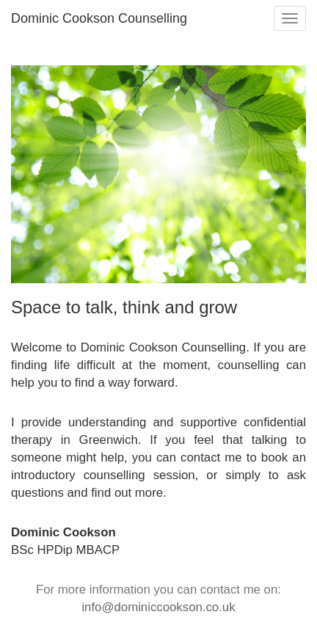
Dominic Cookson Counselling (99, 18)
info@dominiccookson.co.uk (158, 607)
